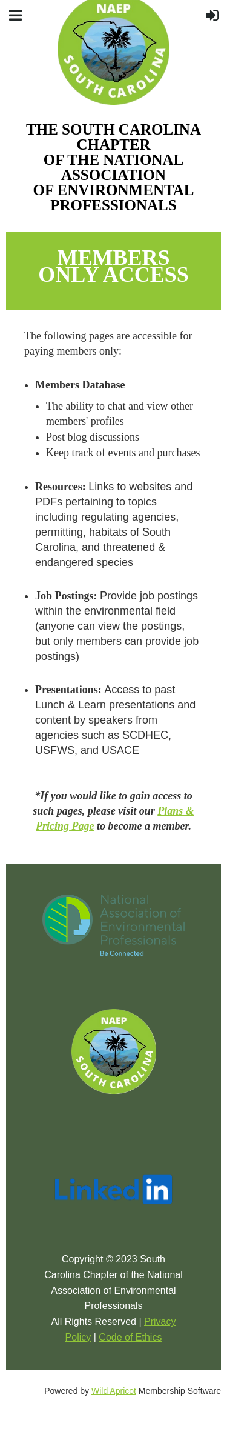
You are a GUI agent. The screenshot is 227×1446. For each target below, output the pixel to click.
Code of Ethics (130, 1337)
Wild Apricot (113, 1391)
